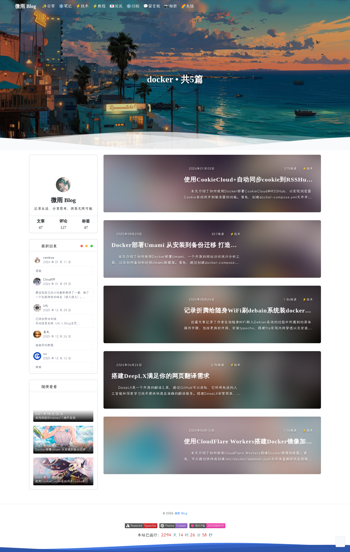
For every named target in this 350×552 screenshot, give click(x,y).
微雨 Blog (181, 513)
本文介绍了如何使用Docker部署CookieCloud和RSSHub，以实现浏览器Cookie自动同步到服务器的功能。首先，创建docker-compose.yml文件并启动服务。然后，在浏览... (248, 194)
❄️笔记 (65, 6)
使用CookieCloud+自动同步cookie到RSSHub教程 (247, 180)
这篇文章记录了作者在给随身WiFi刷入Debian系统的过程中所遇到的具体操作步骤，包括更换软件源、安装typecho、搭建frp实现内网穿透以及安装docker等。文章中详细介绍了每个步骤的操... (248, 325)
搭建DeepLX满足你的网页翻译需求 (160, 376)
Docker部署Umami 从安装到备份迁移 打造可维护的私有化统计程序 (174, 245)
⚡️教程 (99, 6)
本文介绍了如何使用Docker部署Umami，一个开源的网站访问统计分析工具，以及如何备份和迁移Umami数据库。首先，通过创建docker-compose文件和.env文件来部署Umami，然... (175, 260)
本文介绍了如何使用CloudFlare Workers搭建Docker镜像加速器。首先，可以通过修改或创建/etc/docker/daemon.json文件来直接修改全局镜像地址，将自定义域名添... (248, 456)
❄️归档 (132, 6)
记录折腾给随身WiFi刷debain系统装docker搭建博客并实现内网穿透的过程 (247, 310)
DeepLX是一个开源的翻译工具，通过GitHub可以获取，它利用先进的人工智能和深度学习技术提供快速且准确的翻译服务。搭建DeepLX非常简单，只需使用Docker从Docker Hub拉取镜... (175, 391)
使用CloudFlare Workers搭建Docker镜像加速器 (248, 441)
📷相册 (170, 6)
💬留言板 (151, 6)
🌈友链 (187, 6)
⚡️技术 (82, 6)
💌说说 (115, 6)
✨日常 (48, 6)
